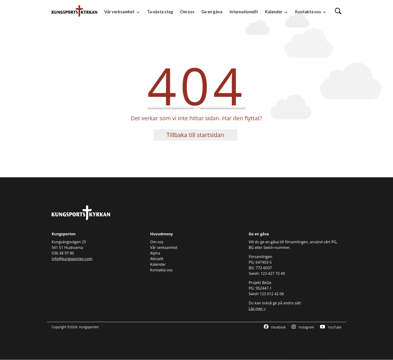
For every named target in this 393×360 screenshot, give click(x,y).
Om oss (187, 11)
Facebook (275, 326)
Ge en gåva (211, 11)
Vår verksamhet (122, 12)
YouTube (330, 326)
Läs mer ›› (257, 308)
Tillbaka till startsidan (195, 135)
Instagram (303, 326)
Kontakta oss (311, 12)
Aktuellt (157, 258)
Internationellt (243, 11)
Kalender (276, 12)
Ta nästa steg (160, 11)
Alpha (155, 253)
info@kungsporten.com (72, 258)
